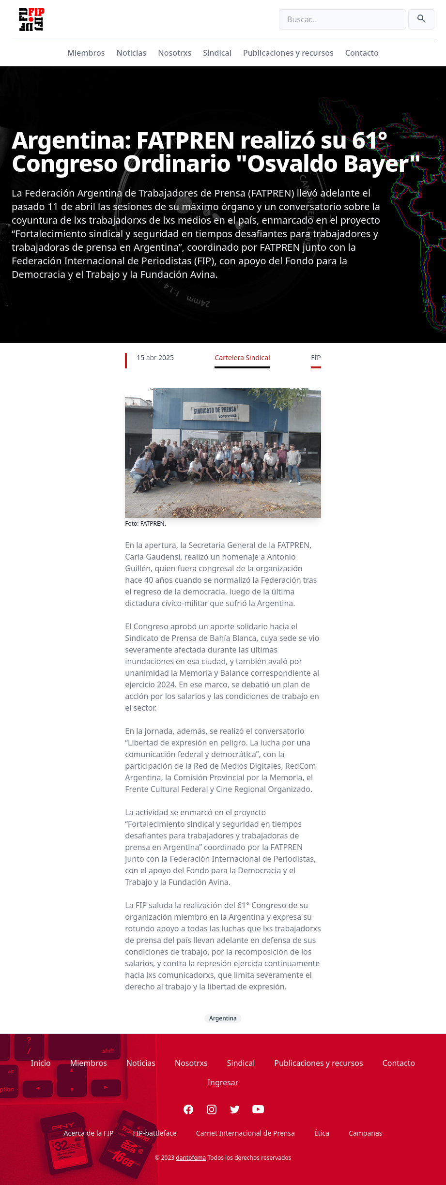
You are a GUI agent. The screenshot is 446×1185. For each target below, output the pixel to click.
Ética (321, 1133)
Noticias (131, 52)
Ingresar (223, 1082)
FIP (316, 357)
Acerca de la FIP (88, 1133)
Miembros (86, 52)
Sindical (217, 52)
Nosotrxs (174, 52)
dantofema (191, 1158)
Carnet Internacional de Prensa (245, 1133)
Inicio (41, 1063)
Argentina (223, 1018)
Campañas (365, 1133)
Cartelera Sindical (242, 357)
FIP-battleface (155, 1133)
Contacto (362, 52)
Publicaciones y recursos (288, 52)
